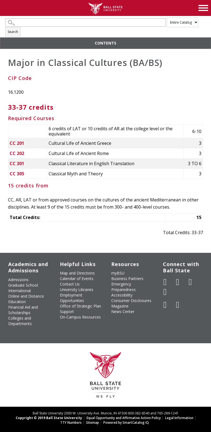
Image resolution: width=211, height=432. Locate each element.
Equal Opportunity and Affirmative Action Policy (124, 418)
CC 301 (17, 163)
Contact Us (70, 284)
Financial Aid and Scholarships (23, 309)
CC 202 (17, 153)
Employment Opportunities (72, 297)
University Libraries (76, 289)
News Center (122, 311)
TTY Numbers (71, 422)
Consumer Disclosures (131, 300)
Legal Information (179, 418)
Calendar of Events (76, 278)
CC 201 (17, 143)
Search (13, 31)
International (19, 290)
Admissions (18, 279)
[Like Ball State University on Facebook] (165, 282)
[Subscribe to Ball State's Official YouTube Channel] (190, 282)
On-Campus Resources (80, 317)
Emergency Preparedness (123, 286)
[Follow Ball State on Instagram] (165, 292)
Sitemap (92, 422)
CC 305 (17, 174)
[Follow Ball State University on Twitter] (178, 282)
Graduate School (23, 285)
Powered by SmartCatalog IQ (126, 422)
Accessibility (121, 295)
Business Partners (127, 278)
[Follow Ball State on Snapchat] (178, 305)
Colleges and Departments (20, 320)
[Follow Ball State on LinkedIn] (165, 305)
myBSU (117, 273)
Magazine (120, 306)
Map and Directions (77, 273)
